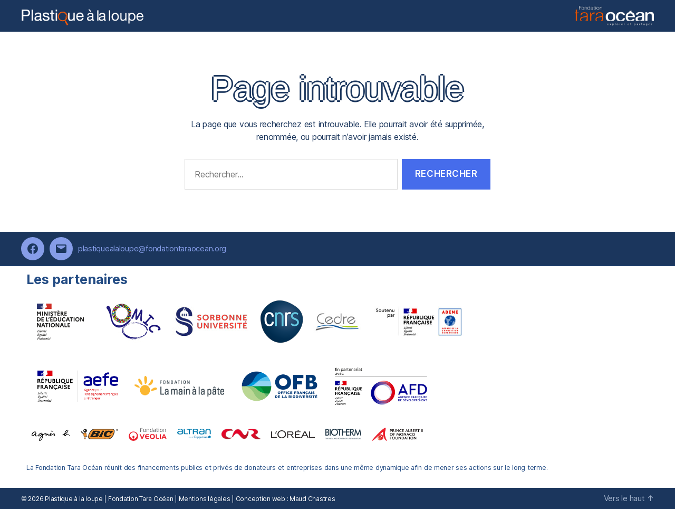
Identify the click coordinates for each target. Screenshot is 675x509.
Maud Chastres (312, 499)
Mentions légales (204, 499)
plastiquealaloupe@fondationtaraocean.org (152, 248)
